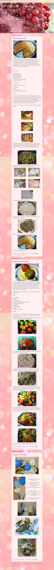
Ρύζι (22, 448)
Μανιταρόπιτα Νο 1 (20, 38)
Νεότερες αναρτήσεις (16, 563)
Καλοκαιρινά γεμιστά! (20, 261)
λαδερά (17, 448)
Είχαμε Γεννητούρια (20, 454)
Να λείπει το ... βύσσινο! (18, 6)
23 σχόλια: (27, 253)
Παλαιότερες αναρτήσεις (37, 563)
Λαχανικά (19, 448)
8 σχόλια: (27, 446)
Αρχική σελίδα (26, 563)
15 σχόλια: (27, 559)
